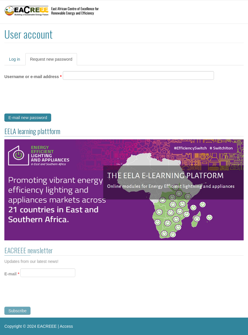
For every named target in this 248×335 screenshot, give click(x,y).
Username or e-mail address (33, 76)
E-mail (11, 274)
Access (66, 326)
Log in (14, 59)
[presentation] (48, 98)
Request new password (53, 60)
